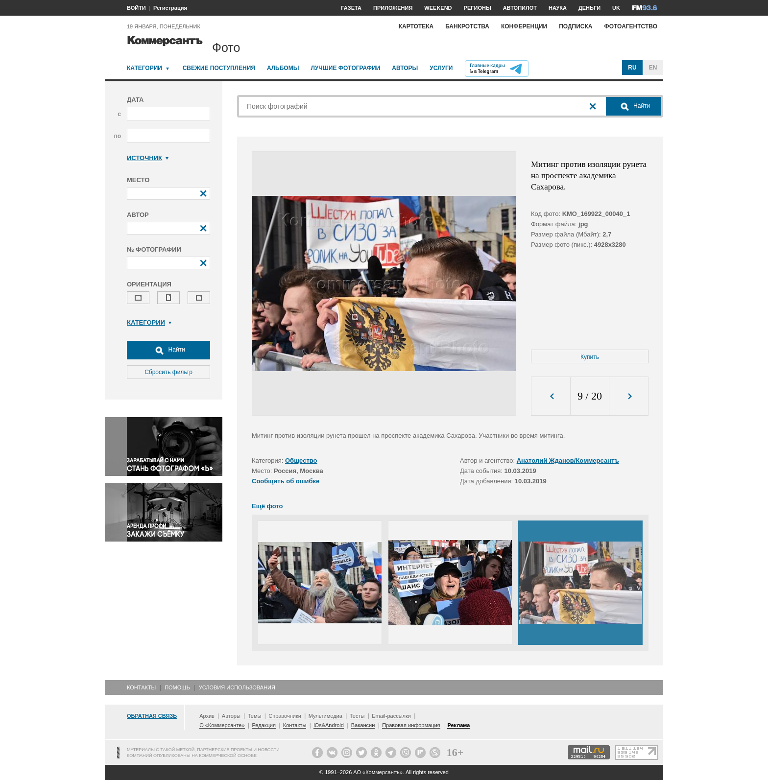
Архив (207, 716)
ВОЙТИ (136, 8)
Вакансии (363, 725)
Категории (144, 68)
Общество (301, 460)
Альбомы (283, 68)
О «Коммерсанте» (221, 725)
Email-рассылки (391, 716)
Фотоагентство (630, 26)
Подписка (575, 26)
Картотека (416, 26)
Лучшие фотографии (345, 68)
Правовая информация (411, 725)
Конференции (524, 26)
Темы (255, 716)
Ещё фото (267, 506)
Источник (147, 158)
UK (616, 8)
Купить (589, 357)
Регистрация (170, 8)
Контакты (141, 687)
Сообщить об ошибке (285, 481)
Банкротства (467, 26)
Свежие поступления (219, 68)
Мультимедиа (325, 716)
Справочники (284, 716)
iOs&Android (328, 725)
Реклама (458, 725)
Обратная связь (152, 716)
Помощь (177, 687)
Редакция (263, 725)
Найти (168, 350)
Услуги (441, 68)
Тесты (357, 716)
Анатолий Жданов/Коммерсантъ (568, 460)
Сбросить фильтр (168, 372)
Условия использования (237, 687)
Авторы (405, 68)
